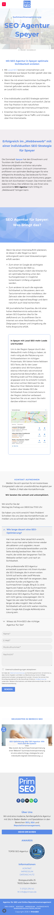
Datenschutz (43, 906)
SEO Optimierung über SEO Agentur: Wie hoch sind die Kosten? (26, 743)
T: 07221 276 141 (27, 889)
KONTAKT (27, 868)
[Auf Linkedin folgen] (36, 801)
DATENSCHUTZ (27, 875)
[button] (4, 4)
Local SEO (12, 70)
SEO (27, 822)
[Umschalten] (4, 529)
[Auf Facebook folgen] (18, 801)
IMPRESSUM (27, 871)
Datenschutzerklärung (17, 673)
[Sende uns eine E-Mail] (27, 801)
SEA (33, 822)
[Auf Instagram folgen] (23, 801)
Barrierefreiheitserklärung (27, 908)
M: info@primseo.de (27, 892)
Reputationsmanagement (27, 825)
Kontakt (20, 906)
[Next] (51, 743)
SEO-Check (9, 906)
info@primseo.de (40, 679)
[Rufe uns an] (31, 801)
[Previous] (2, 743)
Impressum (30, 906)
